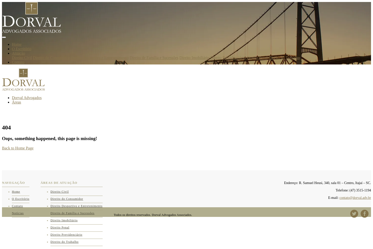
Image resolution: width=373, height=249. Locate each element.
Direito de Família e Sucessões (154, 58)
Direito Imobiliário (194, 58)
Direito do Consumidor (51, 58)
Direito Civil (22, 58)
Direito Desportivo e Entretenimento (100, 58)
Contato (18, 62)
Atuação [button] (18, 53)
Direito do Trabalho (284, 58)
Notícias (18, 213)
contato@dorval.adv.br (355, 198)
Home (17, 44)
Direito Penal (257, 58)
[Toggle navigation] (4, 37)
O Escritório (21, 49)
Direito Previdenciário (228, 58)
